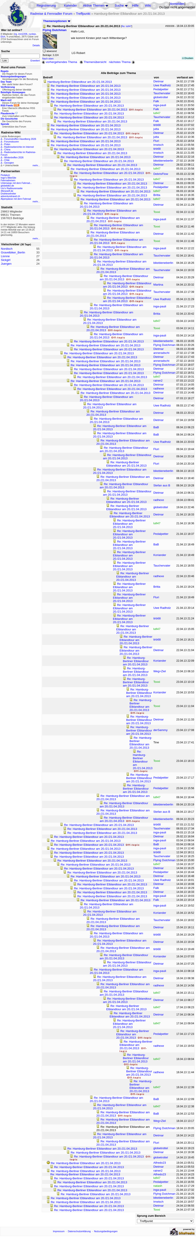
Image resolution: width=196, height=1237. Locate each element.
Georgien (9, 162)
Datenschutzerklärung (79, 1231)
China (7, 149)
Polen (7, 144)
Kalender (70, 5)
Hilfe (135, 5)
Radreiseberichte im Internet (19, 147)
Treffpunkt (83, 13)
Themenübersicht (93, 62)
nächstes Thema (122, 62)
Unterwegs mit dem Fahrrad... (16, 183)
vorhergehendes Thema (59, 62)
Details (36, 45)
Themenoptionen (56, 21)
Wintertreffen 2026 (13, 157)
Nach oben (48, 58)
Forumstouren (11, 141)
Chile (7, 160)
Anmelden (177, 4)
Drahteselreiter (8, 193)
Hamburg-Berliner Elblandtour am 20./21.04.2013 (80, 81)
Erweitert (35, 60)
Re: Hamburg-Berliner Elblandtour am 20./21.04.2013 (86, 85)
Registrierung (46, 5)
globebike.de (7, 185)
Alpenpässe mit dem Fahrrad (16, 199)
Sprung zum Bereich (151, 1215)
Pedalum (5, 175)
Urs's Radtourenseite (12, 188)
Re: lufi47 (126, 26)
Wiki (148, 5)
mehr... (36, 165)
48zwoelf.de (7, 191)
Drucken (187, 58)
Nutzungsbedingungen (106, 1231)
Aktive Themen (94, 5)
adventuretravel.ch (10, 196)
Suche (119, 5)
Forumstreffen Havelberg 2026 (20, 139)
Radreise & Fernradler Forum (51, 13)
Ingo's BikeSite (8, 177)
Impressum (59, 1231)
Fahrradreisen (8, 180)
